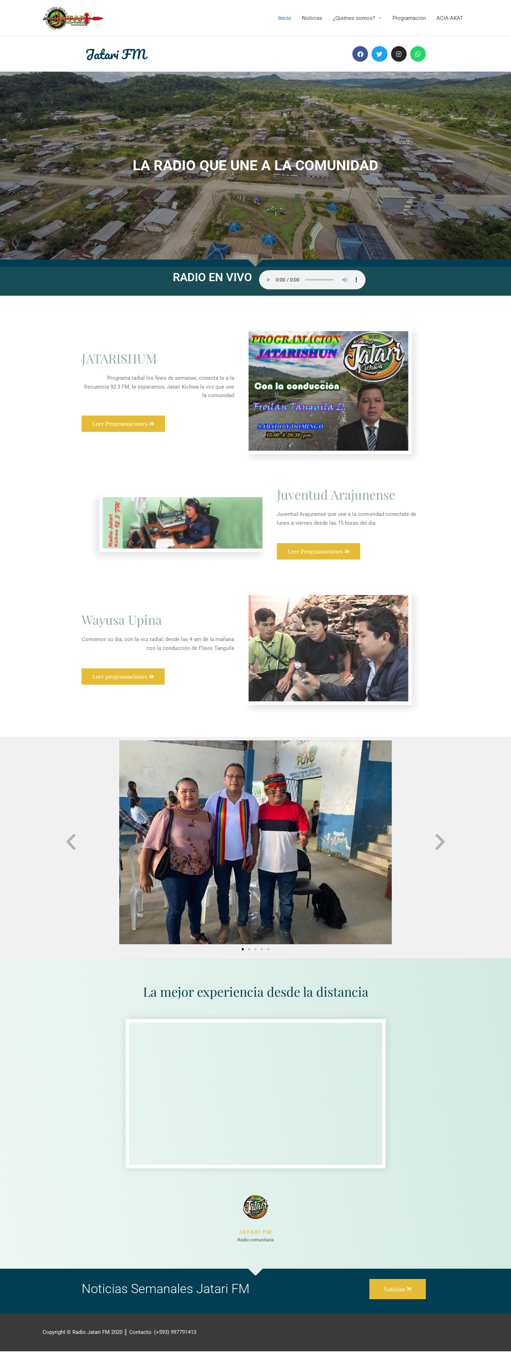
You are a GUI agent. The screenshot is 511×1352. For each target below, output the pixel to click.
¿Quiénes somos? (354, 18)
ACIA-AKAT (449, 18)
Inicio (284, 18)
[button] (71, 842)
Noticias (312, 18)
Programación (409, 18)
